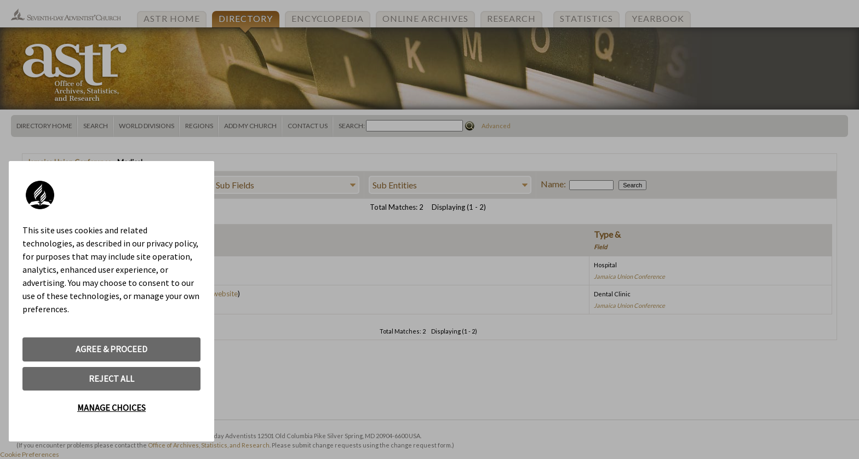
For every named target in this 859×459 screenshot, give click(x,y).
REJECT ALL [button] (111, 378)
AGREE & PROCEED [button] (111, 348)
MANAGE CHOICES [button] (111, 407)
